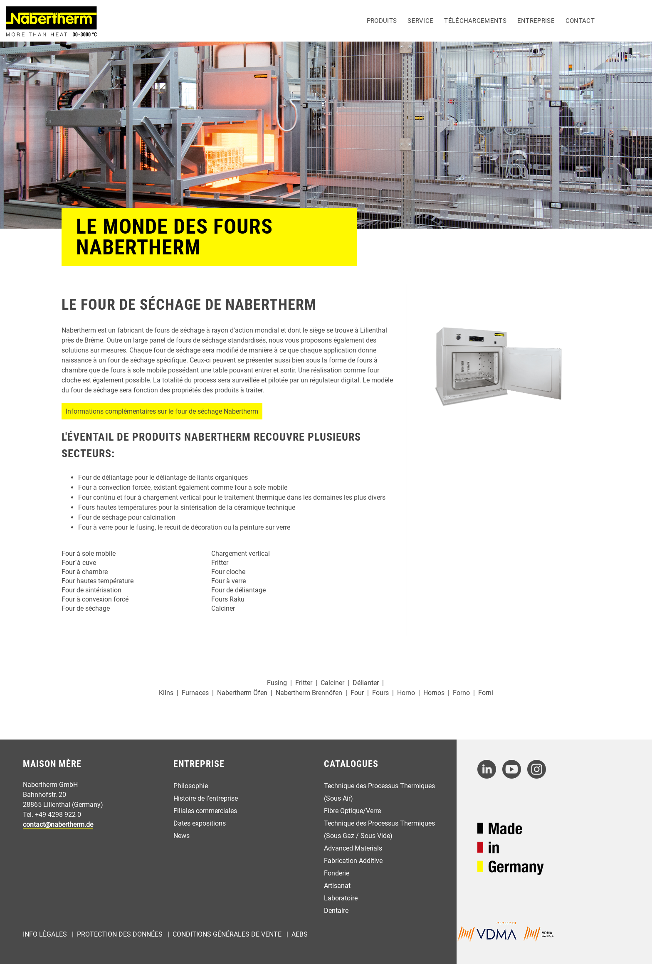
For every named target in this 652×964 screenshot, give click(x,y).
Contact (580, 21)
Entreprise (536, 21)
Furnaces (195, 693)
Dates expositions (199, 823)
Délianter (366, 683)
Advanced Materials (353, 848)
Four (357, 693)
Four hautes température (97, 581)
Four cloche (228, 572)
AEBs (299, 934)
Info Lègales (45, 934)
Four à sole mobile (89, 553)
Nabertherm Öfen (242, 693)
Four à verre (228, 581)
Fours (380, 693)
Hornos (434, 693)
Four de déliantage (238, 590)
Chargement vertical (240, 553)
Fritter (219, 563)
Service (420, 21)
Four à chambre (85, 572)
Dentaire (336, 911)
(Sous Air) (338, 798)
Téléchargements (475, 21)
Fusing (277, 683)
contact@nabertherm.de (58, 824)
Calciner (223, 608)
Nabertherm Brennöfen (309, 693)
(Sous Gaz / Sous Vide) (358, 836)
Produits (382, 21)
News (181, 836)
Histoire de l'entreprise (205, 798)
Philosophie (190, 786)
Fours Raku (227, 599)
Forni (485, 693)
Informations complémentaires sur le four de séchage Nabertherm (162, 411)
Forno (461, 693)
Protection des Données (120, 934)
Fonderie (336, 873)
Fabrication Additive (353, 861)
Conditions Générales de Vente (227, 934)
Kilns (166, 693)
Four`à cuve (79, 563)
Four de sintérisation (91, 590)
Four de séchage (86, 608)
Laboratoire (341, 898)
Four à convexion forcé (95, 599)
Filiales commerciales (205, 811)
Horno (406, 693)
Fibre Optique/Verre (352, 811)
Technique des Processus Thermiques (379, 786)
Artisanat (337, 886)
